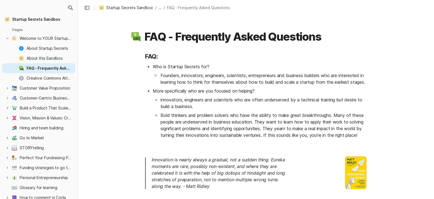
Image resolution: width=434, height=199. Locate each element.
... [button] (160, 7)
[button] (70, 8)
